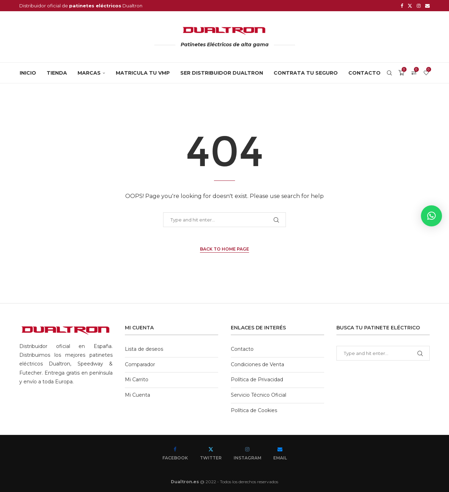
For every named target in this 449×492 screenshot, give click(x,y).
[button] (431, 215)
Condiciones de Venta (257, 364)
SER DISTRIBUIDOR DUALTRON (221, 73)
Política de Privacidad (257, 379)
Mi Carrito (136, 379)
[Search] (389, 73)
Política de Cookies (254, 410)
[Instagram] (419, 5)
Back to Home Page (224, 249)
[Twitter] (410, 5)
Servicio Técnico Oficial (258, 395)
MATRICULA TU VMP (143, 73)
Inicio (28, 73)
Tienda (57, 73)
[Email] (427, 5)
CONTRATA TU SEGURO (306, 73)
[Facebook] (402, 5)
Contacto (364, 73)
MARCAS (89, 73)
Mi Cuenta (137, 395)
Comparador (140, 364)
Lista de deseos (144, 349)
